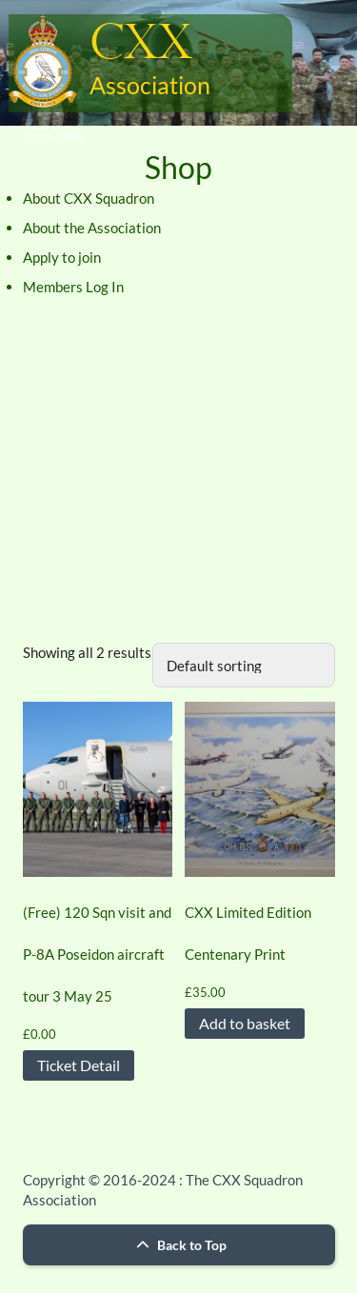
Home (38, 136)
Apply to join (62, 257)
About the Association (92, 227)
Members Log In (73, 286)
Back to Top (179, 1245)
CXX (140, 44)
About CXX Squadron (88, 198)
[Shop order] (243, 665)
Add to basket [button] (244, 1023)
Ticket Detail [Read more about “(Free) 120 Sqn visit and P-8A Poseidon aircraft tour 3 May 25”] (78, 1065)
